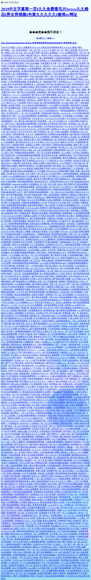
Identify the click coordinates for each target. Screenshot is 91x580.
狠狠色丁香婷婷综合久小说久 (72, 281)
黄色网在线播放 (58, 224)
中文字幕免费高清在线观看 (73, 355)
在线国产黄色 (18, 145)
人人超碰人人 (7, 187)
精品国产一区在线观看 (46, 468)
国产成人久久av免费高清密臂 (68, 523)
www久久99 (65, 113)
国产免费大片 (53, 434)
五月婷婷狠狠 (55, 116)
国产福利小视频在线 (39, 444)
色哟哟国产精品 (65, 521)
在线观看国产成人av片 (50, 258)
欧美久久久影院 (41, 565)
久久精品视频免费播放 (26, 416)
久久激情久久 (43, 376)
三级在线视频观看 (70, 174)
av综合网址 (82, 92)
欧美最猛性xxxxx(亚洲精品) (60, 300)
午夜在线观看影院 (67, 111)
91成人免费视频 (76, 405)
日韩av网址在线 (48, 316)
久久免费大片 (83, 271)
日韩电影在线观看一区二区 (48, 413)
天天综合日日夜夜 (70, 200)
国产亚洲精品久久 (63, 179)
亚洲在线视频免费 (22, 429)
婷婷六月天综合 (11, 97)
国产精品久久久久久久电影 (34, 434)
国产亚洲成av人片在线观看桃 (49, 61)
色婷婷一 (5, 255)
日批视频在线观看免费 (24, 471)
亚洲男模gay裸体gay (31, 547)
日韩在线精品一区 (10, 400)
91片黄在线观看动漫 (17, 250)
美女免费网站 (45, 247)
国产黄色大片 (53, 268)
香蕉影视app (16, 345)
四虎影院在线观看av (64, 260)
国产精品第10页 (56, 208)
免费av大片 (62, 510)
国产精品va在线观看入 (45, 79)
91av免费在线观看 (26, 479)
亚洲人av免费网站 (64, 302)
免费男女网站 (53, 418)
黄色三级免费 (71, 50)
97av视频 (56, 342)
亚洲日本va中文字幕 (42, 544)
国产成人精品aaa (77, 458)
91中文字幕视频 (61, 229)
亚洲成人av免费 (33, 145)
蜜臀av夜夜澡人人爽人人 (66, 452)
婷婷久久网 (47, 55)
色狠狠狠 (55, 137)
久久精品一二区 (59, 544)
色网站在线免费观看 (62, 189)
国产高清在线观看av (48, 555)
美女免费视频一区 (48, 458)
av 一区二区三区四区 (15, 197)
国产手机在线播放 (63, 308)
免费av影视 (41, 471)
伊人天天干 (49, 308)
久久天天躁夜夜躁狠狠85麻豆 (31, 536)
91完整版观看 (55, 158)
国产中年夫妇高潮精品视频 (71, 484)
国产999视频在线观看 (18, 321)
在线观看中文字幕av (27, 497)
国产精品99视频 (8, 297)
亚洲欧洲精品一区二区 (44, 271)
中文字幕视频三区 (73, 379)
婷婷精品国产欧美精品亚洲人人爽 (19, 481)
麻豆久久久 (11, 103)
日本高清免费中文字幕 (54, 305)
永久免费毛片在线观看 (59, 105)
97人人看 (64, 563)
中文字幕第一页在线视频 (56, 536)
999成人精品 (26, 505)
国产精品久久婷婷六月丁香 (45, 331)
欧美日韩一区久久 (24, 323)
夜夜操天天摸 (36, 308)
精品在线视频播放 (22, 295)
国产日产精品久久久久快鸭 (61, 426)
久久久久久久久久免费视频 (30, 305)
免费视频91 (40, 437)
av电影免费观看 (19, 555)
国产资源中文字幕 (59, 255)
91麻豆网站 (27, 544)
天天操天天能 (32, 513)
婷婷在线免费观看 (25, 182)
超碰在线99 (35, 237)
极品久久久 (36, 326)
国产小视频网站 (77, 371)
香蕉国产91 (79, 500)
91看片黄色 (46, 145)
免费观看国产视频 (22, 289)
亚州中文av (25, 423)
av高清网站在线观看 (78, 350)
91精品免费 (33, 247)
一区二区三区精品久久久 (46, 479)
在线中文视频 (38, 295)
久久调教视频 (12, 502)
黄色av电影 (73, 323)
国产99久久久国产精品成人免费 (63, 565)
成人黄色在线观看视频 (50, 103)
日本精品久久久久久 (54, 245)
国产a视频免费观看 (38, 329)
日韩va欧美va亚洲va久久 (58, 350)
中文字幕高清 (12, 376)
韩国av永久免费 (19, 379)
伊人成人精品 (18, 397)
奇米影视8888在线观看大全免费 (36, 392)
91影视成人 (27, 368)
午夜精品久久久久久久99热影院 (36, 137)
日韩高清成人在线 (14, 139)
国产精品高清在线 (27, 400)
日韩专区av (31, 100)
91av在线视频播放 (80, 189)
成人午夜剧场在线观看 (24, 187)
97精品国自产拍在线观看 (63, 392)
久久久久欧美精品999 (49, 111)
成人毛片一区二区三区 (68, 95)
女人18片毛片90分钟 (58, 323)
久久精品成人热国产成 (78, 71)
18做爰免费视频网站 (55, 442)
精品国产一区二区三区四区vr (56, 371)
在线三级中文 (52, 163)
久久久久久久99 (52, 142)
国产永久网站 (72, 476)
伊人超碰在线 (32, 176)
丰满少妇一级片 (37, 147)
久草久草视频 (24, 500)
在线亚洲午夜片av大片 (60, 182)
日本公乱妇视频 (32, 63)
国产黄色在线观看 (40, 297)
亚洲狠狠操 (43, 116)
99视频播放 (16, 160)
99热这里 (18, 571)
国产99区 (63, 124)
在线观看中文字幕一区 (51, 63)
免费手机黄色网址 (26, 166)
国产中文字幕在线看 (14, 363)
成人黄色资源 (60, 139)
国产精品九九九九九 (72, 61)
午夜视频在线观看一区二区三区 (26, 260)
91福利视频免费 (47, 452)
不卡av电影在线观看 (51, 326)
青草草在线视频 (40, 505)
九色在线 (70, 224)
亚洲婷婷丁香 (22, 266)
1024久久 (81, 352)
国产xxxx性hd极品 (18, 68)
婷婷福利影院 (78, 84)
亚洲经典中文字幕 (28, 279)
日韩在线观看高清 (28, 97)
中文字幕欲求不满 (42, 318)
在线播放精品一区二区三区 (62, 515)
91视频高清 (29, 342)
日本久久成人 (26, 421)
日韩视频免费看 (66, 500)
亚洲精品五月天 (31, 210)
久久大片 (30, 134)
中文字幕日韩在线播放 (55, 402)
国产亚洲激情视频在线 (46, 531)
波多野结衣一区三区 (15, 513)
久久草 (44, 203)
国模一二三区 (73, 481)
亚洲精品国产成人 (30, 515)
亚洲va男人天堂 (44, 518)
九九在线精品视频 (64, 316)
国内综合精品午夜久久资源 (52, 502)
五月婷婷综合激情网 (48, 108)
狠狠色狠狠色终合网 (55, 197)
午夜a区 (29, 334)
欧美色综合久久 (42, 182)
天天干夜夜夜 (51, 147)
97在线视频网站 (9, 350)
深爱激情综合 (22, 66)
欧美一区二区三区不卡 (70, 418)
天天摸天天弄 (12, 113)
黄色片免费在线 (70, 158)
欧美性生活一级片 (49, 547)
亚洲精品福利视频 (29, 71)
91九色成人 (34, 431)
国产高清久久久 (21, 444)
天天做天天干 (64, 221)
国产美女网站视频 (14, 195)
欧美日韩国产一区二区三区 (28, 50)
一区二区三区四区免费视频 (48, 153)
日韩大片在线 (33, 103)
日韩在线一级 (29, 552)
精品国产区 (73, 139)
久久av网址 (66, 153)
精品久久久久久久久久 (47, 400)
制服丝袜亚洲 (44, 234)
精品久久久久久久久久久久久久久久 (68, 247)
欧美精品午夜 (40, 421)
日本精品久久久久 (80, 308)
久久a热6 (36, 405)
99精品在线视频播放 (31, 203)
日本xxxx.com (76, 526)
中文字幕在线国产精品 (71, 413)
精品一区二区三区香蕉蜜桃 (40, 150)
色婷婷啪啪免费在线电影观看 (25, 263)
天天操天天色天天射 (39, 426)
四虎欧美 (77, 521)
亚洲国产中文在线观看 (68, 400)
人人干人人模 (53, 508)
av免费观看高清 (35, 310)
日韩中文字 (52, 421)
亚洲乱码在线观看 (59, 318)
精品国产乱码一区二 (37, 221)
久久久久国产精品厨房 (48, 497)
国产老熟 (23, 229)
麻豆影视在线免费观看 (26, 124)
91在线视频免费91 (76, 255)
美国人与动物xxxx (43, 342)
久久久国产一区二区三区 (37, 174)
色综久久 (72, 373)
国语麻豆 (84, 313)
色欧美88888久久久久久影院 (23, 518)
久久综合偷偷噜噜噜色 (18, 402)
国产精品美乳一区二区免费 (13, 452)
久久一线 (58, 552)
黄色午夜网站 (42, 87)
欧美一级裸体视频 (26, 510)
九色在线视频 (14, 455)
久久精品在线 (82, 471)
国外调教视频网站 (46, 345)
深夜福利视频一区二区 (64, 150)
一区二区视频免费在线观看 (53, 571)
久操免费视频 (59, 408)
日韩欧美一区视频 (55, 218)
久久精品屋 (78, 168)
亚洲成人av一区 (21, 360)
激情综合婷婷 (66, 423)
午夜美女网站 (81, 392)
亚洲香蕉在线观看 (59, 234)
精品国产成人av (33, 55)
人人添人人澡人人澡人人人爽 (21, 189)
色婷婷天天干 (18, 239)
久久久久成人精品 (36, 389)
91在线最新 (9, 142)
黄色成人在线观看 (46, 473)
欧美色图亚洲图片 (36, 205)
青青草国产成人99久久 (78, 253)
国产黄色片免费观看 (33, 347)
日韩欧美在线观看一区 (65, 58)
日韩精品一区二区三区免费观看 (45, 423)
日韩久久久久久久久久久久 (24, 129)
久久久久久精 (18, 526)
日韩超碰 (20, 486)
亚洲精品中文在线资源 (44, 492)
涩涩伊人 (47, 66)
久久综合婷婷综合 (74, 571)
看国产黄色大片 (45, 100)
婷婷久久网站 (32, 452)
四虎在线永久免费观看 (40, 224)
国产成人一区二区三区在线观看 (35, 255)
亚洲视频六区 (76, 444)
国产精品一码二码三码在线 (16, 426)
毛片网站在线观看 (44, 166)
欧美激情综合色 (33, 287)
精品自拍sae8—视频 (11, 158)
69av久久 (25, 158)
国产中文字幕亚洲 (69, 342)
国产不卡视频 (52, 437)
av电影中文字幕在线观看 (52, 450)
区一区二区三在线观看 (26, 573)
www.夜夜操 (27, 168)
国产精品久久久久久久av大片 (33, 381)
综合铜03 (8, 410)
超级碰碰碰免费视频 (35, 442)
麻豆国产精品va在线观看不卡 (23, 171)
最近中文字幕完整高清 (44, 179)
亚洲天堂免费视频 (46, 523)
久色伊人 (40, 358)
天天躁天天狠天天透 (41, 429)
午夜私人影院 (20, 508)
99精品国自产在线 (42, 168)
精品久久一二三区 (9, 305)
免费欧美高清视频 (14, 210)
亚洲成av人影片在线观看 (17, 237)
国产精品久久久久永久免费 (41, 229)
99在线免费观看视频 (47, 447)
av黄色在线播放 (18, 550)
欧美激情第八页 (35, 82)
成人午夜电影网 (19, 568)
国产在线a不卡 (11, 484)
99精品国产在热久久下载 (50, 486)
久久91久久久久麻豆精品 (41, 74)
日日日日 (74, 366)
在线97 (4, 352)
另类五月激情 (40, 484)
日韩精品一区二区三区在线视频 (59, 295)
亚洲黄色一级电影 (65, 447)
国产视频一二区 (8, 50)
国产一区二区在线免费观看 (24, 116)
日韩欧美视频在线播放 (59, 463)
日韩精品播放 (14, 308)
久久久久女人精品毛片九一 (33, 418)
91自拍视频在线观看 (43, 408)
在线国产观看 (14, 105)
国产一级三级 (73, 284)
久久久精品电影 (37, 245)
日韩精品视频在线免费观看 (28, 155)
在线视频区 (42, 92)
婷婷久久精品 (39, 163)
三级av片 (51, 381)
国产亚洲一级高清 (58, 373)
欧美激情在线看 (70, 557)
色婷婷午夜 (39, 560)
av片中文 (20, 292)
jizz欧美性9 (61, 216)
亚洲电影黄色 (62, 276)
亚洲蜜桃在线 (49, 310)
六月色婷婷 (6, 263)
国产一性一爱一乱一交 (78, 544)
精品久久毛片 (77, 87)
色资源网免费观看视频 (18, 224)
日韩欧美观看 (18, 300)
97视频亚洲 (13, 423)
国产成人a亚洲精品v (50, 53)
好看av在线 (22, 431)
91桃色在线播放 (19, 221)
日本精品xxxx (39, 197)
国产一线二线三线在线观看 (57, 76)
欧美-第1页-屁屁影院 (54, 379)
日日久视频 (54, 231)
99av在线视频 (43, 97)
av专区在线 (65, 292)
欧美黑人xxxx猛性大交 (75, 305)
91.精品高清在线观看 (69, 394)
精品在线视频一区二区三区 (24, 523)
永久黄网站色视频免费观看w (23, 253)
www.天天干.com (55, 505)
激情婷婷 (54, 97)
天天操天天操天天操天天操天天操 (54, 210)
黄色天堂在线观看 (77, 439)
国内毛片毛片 (59, 100)
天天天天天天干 (25, 132)
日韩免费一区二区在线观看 (38, 526)
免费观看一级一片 (71, 313)
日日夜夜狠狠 (54, 329)
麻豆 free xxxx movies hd (65, 271)
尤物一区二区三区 (57, 284)
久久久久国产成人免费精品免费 (33, 463)
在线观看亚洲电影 (38, 542)
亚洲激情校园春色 (23, 331)
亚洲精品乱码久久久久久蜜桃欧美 (41, 239)
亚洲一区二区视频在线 (48, 281)
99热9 (45, 384)
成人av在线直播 (67, 268)
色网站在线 (68, 384)
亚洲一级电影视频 (22, 373)
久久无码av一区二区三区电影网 (15, 394)
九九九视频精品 (65, 68)
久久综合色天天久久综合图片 (17, 276)
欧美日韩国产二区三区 (11, 274)
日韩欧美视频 (64, 479)
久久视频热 (78, 116)
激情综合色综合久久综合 (73, 465)
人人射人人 (13, 352)
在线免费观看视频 (30, 274)
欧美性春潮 (18, 84)
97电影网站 (65, 87)
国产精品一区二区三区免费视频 (32, 200)
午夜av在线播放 (62, 132)
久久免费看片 (62, 366)
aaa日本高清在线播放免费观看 (71, 389)
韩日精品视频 (53, 563)
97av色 (4, 308)
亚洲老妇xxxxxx (65, 82)
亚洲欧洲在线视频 (14, 347)
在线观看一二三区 (30, 258)
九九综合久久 (38, 118)
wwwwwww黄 (75, 229)
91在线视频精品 (35, 68)
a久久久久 (36, 450)
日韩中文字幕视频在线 (35, 363)
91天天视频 (37, 521)
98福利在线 (24, 326)
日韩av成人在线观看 (19, 384)
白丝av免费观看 (54, 200)
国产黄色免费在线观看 (35, 292)
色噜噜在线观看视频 (25, 531)
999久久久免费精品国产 (61, 168)
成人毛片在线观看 (12, 434)
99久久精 (52, 184)
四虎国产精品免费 (18, 310)
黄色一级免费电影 (21, 576)
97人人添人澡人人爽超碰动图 (65, 66)
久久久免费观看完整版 (14, 63)
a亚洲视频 (19, 313)
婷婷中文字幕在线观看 (18, 371)
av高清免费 (73, 55)
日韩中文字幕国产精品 (57, 90)
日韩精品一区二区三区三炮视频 (15, 439)
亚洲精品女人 (30, 84)
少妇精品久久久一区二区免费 (43, 494)
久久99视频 (15, 255)
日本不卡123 (15, 168)
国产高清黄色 (84, 347)
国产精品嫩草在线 (12, 108)
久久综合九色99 (37, 402)
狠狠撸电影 (67, 213)
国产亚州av (42, 253)
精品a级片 (41, 84)
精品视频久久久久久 (60, 526)
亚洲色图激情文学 (44, 189)
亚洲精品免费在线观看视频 (69, 239)
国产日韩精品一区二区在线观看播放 (50, 334)
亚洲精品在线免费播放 (58, 134)
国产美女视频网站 (44, 552)
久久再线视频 (70, 347)
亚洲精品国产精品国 (50, 113)
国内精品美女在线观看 (76, 402)
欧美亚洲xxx (6, 576)
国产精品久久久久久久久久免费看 (60, 358)
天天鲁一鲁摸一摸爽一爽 (79, 90)
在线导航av (75, 210)
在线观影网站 (64, 108)
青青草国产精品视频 (63, 460)
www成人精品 (67, 103)
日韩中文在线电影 (30, 108)
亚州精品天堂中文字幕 (22, 242)
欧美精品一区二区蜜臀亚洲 (36, 534)
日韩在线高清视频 (73, 245)
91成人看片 (7, 84)
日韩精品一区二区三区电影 (74, 63)
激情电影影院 (75, 345)
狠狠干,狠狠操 (59, 573)
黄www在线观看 (35, 126)
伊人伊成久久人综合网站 (77, 118)
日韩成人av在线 (60, 55)
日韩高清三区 (57, 429)
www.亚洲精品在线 (17, 176)
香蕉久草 (25, 308)
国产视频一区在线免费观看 (57, 339)
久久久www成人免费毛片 (37, 208)
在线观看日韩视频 (64, 397)
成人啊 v (10, 331)
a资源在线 (82, 158)
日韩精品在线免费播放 (72, 486)
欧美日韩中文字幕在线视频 (76, 184)
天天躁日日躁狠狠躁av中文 (68, 205)
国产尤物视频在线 (45, 139)
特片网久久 (23, 329)
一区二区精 (6, 473)
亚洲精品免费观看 (28, 376)
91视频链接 (81, 142)
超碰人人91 (80, 268)
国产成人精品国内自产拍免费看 (32, 121)
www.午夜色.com (79, 279)
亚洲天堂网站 (48, 321)
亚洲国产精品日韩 (77, 563)
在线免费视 (79, 426)
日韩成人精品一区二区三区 (48, 187)
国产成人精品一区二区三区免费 (59, 266)
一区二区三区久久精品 (28, 557)
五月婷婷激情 (22, 316)
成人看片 (70, 216)
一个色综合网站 (37, 266)
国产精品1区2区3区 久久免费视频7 (73, 555)
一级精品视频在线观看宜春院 (70, 468)
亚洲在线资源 (10, 479)
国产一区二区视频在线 (67, 513)
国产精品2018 (81, 505)
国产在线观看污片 (40, 289)
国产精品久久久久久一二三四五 (31, 350)
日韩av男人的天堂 (67, 547)
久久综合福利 (20, 410)
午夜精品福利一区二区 (69, 242)
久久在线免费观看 (82, 397)
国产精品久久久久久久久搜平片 (18, 58)
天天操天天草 (42, 313)
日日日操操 (6, 542)
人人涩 (15, 326)
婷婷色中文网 (47, 476)
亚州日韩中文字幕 (50, 155)
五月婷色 (52, 250)
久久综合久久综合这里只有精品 (24, 355)
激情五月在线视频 (40, 213)
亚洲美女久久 (20, 389)
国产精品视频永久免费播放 (24, 281)
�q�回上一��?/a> (45, 38)
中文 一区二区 (33, 550)
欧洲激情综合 (52, 292)
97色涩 (21, 334)
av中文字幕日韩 (44, 279)
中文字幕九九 (53, 176)
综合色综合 (27, 163)
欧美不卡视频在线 (10, 463)
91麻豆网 (16, 163)
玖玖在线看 (13, 279)
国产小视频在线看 (22, 213)
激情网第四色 (81, 387)
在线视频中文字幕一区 (67, 494)
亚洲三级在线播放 (70, 360)
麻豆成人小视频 (23, 231)
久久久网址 (31, 387)
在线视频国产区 (21, 494)
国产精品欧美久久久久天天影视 (18, 318)
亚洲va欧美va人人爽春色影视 (45, 500)
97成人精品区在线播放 (55, 576)
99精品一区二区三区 (13, 53)
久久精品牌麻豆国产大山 (35, 563)
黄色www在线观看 (20, 245)
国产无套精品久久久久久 (34, 160)
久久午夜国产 (66, 163)
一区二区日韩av (28, 413)
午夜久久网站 (14, 137)
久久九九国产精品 (20, 542)
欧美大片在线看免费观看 (33, 455)
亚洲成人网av (30, 139)
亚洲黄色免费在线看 (37, 508)
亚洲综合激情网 (45, 573)
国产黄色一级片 (50, 68)
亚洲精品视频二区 (30, 111)
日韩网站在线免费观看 (45, 397)
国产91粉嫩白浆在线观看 (64, 337)
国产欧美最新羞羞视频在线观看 (72, 237)
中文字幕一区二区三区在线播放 (64, 534)
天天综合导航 (20, 247)
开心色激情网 (36, 384)
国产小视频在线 (75, 376)
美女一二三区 (14, 111)
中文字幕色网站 (13, 515)
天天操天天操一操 (45, 387)
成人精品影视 (78, 221)
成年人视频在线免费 (25, 468)
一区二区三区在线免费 (30, 113)
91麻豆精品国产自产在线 (68, 529)
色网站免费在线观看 (21, 450)
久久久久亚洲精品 (81, 460)
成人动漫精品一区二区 (66, 381)
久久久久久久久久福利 (12, 216)
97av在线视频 (7, 389)
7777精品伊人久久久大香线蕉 (59, 160)
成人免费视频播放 (20, 74)
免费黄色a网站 (65, 155)
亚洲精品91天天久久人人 (37, 226)
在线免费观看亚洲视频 (16, 205)
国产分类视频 (7, 508)
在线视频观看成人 (63, 321)
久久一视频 (70, 92)
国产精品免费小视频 (61, 279)
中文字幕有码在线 (81, 155)
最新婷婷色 (6, 74)
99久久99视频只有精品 (24, 87)
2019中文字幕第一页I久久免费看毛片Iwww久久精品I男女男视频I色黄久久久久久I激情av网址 (41, 47)
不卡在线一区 (39, 368)
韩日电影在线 (28, 366)
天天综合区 (30, 313)
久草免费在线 (7, 458)
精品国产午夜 (69, 552)
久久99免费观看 (68, 176)
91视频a (72, 536)
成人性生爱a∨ (68, 471)
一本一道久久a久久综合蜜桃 (62, 192)
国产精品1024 (22, 147)
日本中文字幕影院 (66, 421)
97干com (64, 231)
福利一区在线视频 (51, 195)
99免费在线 (15, 268)
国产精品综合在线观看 (26, 447)
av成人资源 (72, 334)
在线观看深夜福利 (16, 387)
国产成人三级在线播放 (59, 444)
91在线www (59, 476)
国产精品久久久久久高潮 (51, 557)
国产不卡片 (10, 124)
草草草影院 (52, 221)
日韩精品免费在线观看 (24, 153)
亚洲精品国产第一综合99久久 (74, 539)
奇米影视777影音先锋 (47, 416)
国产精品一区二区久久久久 (33, 268)
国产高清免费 (14, 366)
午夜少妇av (17, 552)
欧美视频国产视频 (75, 79)
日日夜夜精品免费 (12, 234)
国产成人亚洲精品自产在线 (59, 84)
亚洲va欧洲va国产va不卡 (12, 192)
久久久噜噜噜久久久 (24, 302)
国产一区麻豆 (61, 345)
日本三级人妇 (79, 163)
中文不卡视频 (10, 431)
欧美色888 (61, 79)
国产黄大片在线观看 (26, 92)
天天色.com (17, 560)
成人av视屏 (29, 79)
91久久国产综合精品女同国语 (19, 179)
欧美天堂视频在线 (66, 416)
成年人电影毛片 (8, 316)
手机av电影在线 (37, 76)
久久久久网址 (81, 150)
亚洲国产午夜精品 (68, 195)
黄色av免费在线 (50, 521)
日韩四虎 (30, 397)
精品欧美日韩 (63, 458)
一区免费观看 (28, 358)
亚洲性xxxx (56, 129)
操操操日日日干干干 (43, 337)
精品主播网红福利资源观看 (64, 518)
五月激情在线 (24, 118)
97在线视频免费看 (82, 213)
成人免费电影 (7, 444)
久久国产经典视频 (38, 360)
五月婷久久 (9, 437)
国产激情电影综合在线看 (66, 473)
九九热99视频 (33, 250)
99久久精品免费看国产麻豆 (66, 297)
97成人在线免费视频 (13, 465)
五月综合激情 (44, 129)
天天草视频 (67, 116)
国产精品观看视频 (81, 302)
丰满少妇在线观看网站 (11, 547)
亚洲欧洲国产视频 (66, 171)
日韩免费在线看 (17, 208)
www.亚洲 (44, 263)
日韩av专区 (65, 434)
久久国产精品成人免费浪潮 (13, 100)
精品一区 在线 (37, 576)
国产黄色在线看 (81, 260)
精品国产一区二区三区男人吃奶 (39, 460)
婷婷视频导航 (65, 497)
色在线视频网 (64, 455)
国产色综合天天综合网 (50, 489)
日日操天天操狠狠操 (49, 550)
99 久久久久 (52, 171)
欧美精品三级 (55, 384)
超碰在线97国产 (50, 82)
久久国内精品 (51, 389)
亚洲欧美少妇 (14, 368)
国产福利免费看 (49, 95)
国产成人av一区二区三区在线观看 (74, 97)
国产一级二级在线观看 (44, 58)
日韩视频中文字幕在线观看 (46, 242)
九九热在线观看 (52, 560)
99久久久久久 (51, 455)
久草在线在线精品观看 (22, 492)
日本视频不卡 (10, 200)
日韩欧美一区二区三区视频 (26, 458)
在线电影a (17, 473)
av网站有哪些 (12, 229)
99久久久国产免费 (32, 53)
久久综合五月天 (81, 295)
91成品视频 (11, 182)
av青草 (44, 250)
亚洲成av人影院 (30, 216)
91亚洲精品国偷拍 (70, 368)
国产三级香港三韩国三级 (52, 287)
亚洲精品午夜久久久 (40, 373)
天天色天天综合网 (46, 216)
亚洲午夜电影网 (54, 360)
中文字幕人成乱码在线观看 (44, 529)
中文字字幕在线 (8, 266)
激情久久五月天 (67, 142)
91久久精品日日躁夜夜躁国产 (35, 105)
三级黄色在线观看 (12, 544)
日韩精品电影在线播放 (62, 145)
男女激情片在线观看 (23, 271)
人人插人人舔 (7, 153)
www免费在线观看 (72, 429)
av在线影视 (25, 95)
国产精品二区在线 (68, 137)
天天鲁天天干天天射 (15, 174)
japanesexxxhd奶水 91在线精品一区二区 (29, 184)
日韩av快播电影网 (58, 376)
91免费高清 (85, 284)
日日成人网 (33, 555)
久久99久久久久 (71, 218)
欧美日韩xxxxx (16, 534)
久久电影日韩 (44, 568)
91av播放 (70, 74)
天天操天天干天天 (82, 82)
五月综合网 (28, 560)
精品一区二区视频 (64, 410)
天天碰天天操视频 (80, 497)
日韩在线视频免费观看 (71, 489)
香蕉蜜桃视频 (55, 213)
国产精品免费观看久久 (18, 218)
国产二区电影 (73, 203)
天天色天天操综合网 (33, 195)
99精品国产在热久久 (31, 476)
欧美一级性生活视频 (11, 418)
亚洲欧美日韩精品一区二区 (77, 442)
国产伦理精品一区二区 (44, 132)
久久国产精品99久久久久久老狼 (41, 410)
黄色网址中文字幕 (24, 337)
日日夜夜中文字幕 (49, 237)
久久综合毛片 (35, 321)
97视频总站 (69, 505)
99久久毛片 (71, 408)
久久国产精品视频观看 (61, 568)
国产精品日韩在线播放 (59, 289)
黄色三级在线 (48, 260)
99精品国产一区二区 (50, 394)
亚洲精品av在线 (54, 542)
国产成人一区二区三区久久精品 (46, 539)
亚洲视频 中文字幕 (47, 513)
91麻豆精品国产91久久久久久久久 (51, 481)
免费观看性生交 (30, 345)
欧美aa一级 (63, 405)
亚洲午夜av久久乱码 (66, 250)
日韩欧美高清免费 (31, 571)
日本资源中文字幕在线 (48, 124)
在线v (60, 184)
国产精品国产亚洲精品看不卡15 (74, 437)
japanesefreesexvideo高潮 (36, 300)
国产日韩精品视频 (38, 218)
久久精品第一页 (15, 563)
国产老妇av (44, 515)
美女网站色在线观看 (70, 560)
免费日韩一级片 (9, 92)
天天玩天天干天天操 (57, 203)
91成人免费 (73, 318)
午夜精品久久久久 (22, 521)
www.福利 (32, 568)
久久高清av (79, 68)
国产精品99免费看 (56, 92)
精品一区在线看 (73, 100)
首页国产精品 (24, 405)
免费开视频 (21, 339)
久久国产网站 (55, 174)
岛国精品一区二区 (68, 352)
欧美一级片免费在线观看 (35, 465)
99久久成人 (52, 484)
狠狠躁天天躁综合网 (70, 329)
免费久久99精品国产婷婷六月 (68, 492)
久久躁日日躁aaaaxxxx (29, 502)
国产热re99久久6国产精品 (43, 276)
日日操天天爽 (31, 486)
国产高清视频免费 (51, 352)
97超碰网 (22, 103)
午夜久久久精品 (26, 484)
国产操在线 (15, 476)
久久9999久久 (67, 187)
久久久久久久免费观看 (53, 347)
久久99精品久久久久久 (45, 366)
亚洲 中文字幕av (15, 79)
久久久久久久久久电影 (55, 118)
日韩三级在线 (59, 74)
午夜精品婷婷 (22, 76)
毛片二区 (5, 310)
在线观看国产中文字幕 (77, 573)
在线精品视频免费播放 (77, 263)
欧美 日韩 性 (66, 274)
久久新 (43, 176)
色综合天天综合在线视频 (23, 61)
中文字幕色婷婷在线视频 (71, 550)
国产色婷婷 (54, 87)
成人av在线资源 (80, 321)
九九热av (76, 153)
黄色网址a (15, 413)
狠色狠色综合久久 (80, 455)
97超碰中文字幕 (25, 408)
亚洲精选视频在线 (14, 342)
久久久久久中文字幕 (74, 126)
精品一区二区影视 (9, 557)
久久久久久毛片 (23, 297)
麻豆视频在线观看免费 (66, 310)
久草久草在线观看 (81, 300)
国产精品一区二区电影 (63, 166)
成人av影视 (50, 205)
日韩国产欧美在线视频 (14, 226)
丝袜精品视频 (12, 381)
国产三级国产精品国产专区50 (14, 150)
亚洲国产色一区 (54, 471)
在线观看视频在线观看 (46, 510)
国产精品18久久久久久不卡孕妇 (30, 142)
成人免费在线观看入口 (50, 274)
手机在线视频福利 (36, 379)
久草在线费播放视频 (17, 82)
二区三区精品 (10, 536)
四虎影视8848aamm (57, 263)
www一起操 (70, 287)
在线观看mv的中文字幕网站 (77, 450)
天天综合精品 (14, 203)
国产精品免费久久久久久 (30, 352)
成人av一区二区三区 (39, 158)
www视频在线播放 (22, 284)
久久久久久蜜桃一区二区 (53, 50)
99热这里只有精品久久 (45, 302)
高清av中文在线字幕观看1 (13, 287)
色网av (29, 197)
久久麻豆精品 (36, 371)
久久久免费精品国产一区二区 (73, 53)
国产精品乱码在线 (40, 284)
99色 (51, 297)
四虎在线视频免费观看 (40, 439)
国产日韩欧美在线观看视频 (36, 192)
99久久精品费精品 (60, 439)
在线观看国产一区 (9, 121)
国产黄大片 (37, 95)
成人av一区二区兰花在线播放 (71, 331)
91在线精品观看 (54, 465)
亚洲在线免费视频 (22, 539)
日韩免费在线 (18, 134)
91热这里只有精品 (40, 231)
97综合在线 (35, 394)
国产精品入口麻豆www (56, 363)
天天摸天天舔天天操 (17, 126)
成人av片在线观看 (70, 129)
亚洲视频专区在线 (57, 226)
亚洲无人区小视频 (49, 405)
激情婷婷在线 (41, 134)
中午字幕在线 (55, 313)
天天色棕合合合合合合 (53, 126)
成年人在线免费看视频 (64, 387)
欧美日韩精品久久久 (57, 253)
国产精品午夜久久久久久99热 (73, 508)
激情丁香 (78, 145)
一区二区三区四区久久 (58, 121)
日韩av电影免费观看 (25, 437)
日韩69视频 (74, 121)
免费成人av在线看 (69, 326)
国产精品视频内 (41, 323)
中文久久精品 (8, 302)
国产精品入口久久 (9, 500)
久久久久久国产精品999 (35, 90)
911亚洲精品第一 (29, 234)
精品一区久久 (36, 66)
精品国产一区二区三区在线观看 (53, 71)
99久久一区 (25, 529)
